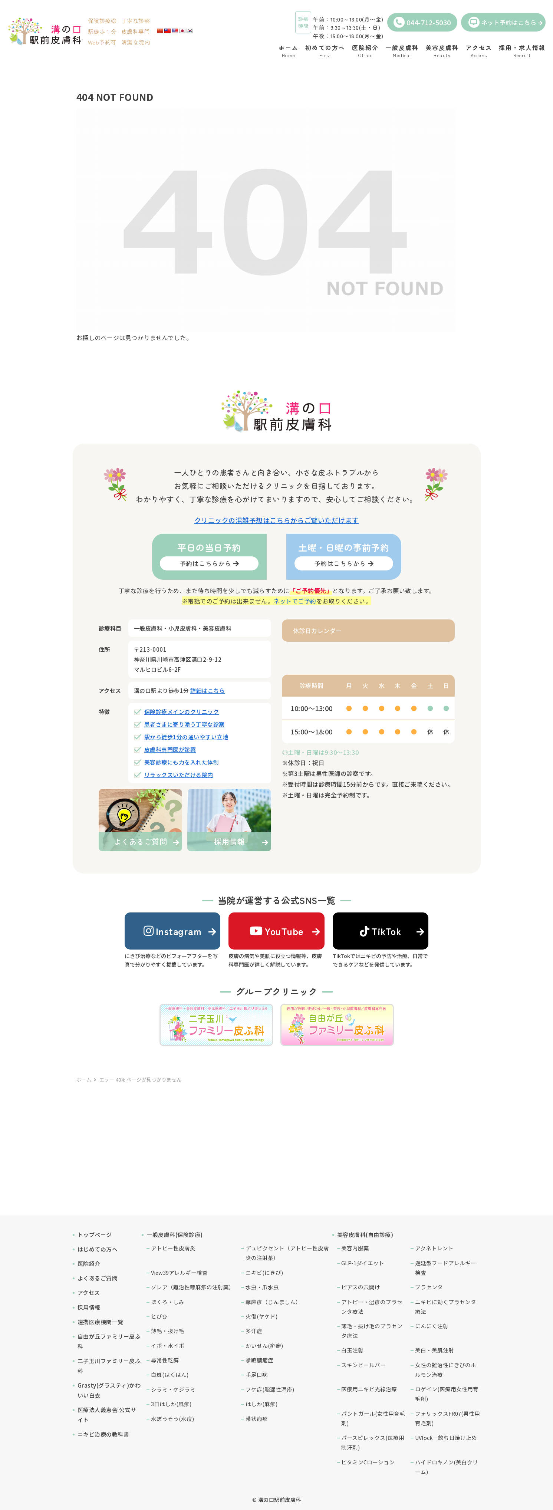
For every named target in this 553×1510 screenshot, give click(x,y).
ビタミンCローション (368, 1462)
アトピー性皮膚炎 (173, 1248)
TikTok (380, 931)
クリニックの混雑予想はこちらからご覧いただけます (276, 520)
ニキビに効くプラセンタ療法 (445, 1306)
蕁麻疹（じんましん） (273, 1302)
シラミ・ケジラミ (173, 1389)
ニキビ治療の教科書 (103, 1434)
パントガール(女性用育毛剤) (373, 1418)
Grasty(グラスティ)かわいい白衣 (109, 1390)
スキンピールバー (363, 1365)
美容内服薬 (355, 1248)
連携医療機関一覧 (101, 1322)
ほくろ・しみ (167, 1302)
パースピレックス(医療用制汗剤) (372, 1442)
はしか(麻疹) (261, 1404)
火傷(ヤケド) (261, 1316)
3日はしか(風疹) (171, 1404)
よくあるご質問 (98, 1278)
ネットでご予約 (294, 600)
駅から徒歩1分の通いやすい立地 (186, 737)
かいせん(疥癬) (264, 1345)
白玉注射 (352, 1350)
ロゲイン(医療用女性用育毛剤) (446, 1393)
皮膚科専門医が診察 (170, 749)
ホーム (84, 1079)
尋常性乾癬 (165, 1360)
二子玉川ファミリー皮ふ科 (109, 1366)
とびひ (159, 1316)
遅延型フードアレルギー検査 (445, 1267)
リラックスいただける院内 (178, 775)
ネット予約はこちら (502, 22)
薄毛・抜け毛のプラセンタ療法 (371, 1330)
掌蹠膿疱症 (259, 1360)
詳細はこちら (207, 690)
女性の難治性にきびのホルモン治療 (445, 1369)
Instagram (172, 931)
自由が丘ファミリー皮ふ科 (109, 1341)
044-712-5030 (422, 22)
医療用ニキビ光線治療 (369, 1389)
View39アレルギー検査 (179, 1272)
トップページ (95, 1234)
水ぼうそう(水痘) (172, 1418)
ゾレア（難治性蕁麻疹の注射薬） (192, 1287)
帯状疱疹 (257, 1418)
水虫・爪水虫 (262, 1287)
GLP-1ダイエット (362, 1263)
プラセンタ (429, 1287)
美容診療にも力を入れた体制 (181, 762)
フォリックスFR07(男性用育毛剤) (447, 1418)
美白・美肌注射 (434, 1350)
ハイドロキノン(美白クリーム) (446, 1467)
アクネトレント (434, 1248)
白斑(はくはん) (169, 1374)
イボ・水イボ (167, 1345)
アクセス (89, 1292)
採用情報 (89, 1307)
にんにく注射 (431, 1326)
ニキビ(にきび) (264, 1272)
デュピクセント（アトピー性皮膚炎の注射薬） (287, 1252)
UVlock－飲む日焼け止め (446, 1437)
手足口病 (257, 1374)
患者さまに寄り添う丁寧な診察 (184, 724)
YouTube (277, 931)
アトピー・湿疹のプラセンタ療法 (371, 1306)
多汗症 (254, 1331)
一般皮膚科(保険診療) (175, 1234)
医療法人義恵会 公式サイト (107, 1415)
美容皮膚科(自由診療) (365, 1234)
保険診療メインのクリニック (181, 711)
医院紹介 (89, 1263)
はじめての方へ (98, 1249)
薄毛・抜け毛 (167, 1331)
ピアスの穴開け (360, 1287)
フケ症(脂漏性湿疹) (270, 1389)
